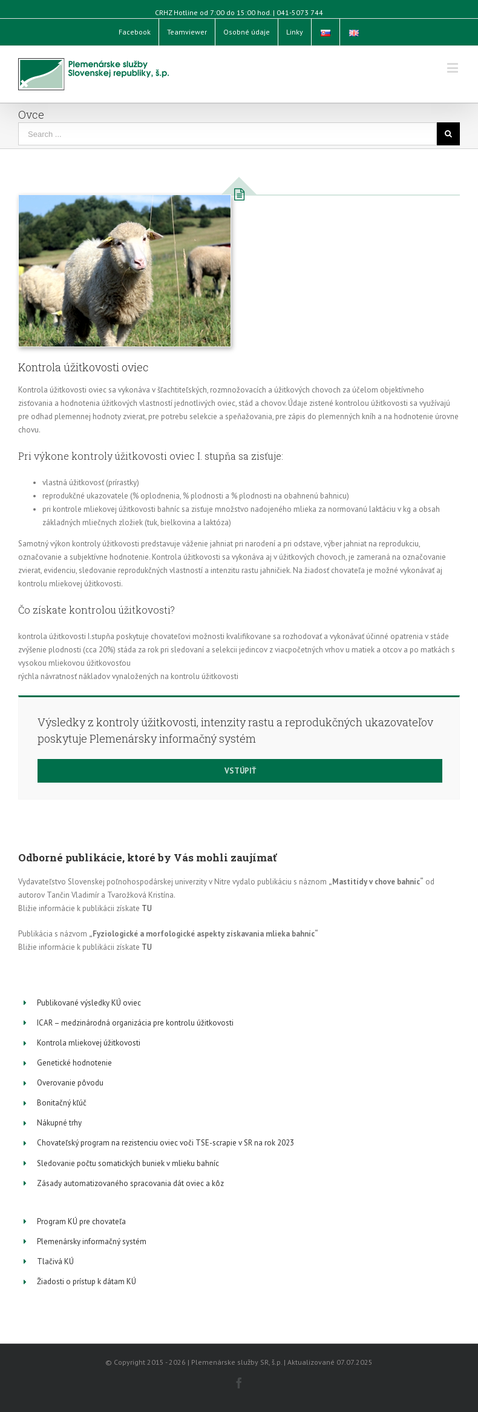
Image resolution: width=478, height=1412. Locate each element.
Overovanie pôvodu (70, 1083)
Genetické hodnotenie (74, 1063)
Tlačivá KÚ (55, 1261)
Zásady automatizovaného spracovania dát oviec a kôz (130, 1183)
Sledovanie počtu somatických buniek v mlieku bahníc (128, 1163)
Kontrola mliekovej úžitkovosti (88, 1043)
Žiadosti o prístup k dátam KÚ (86, 1281)
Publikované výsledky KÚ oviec (89, 1003)
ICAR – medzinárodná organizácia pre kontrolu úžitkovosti (135, 1023)
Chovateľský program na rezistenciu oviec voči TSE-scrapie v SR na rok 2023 (165, 1143)
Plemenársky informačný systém (91, 1241)
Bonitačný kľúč (62, 1103)
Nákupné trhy (59, 1123)
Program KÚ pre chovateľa (81, 1221)
